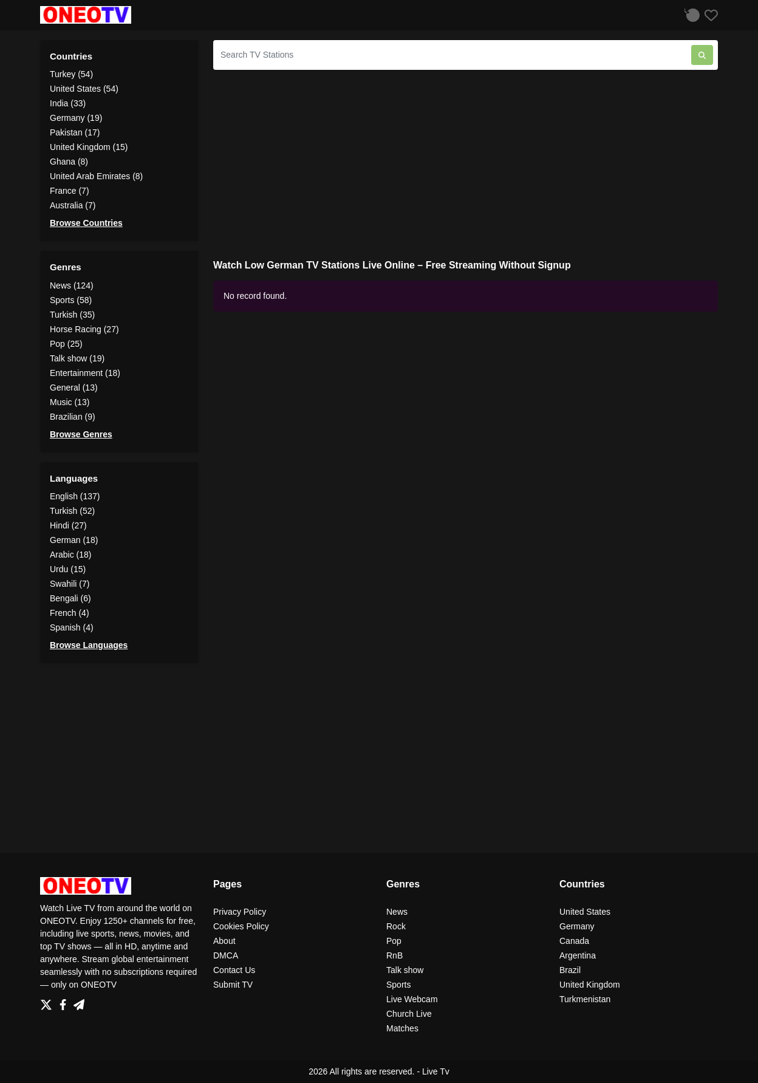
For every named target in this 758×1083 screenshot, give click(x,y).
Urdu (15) (68, 569)
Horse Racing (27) (84, 329)
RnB (394, 955)
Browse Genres (81, 434)
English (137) (75, 496)
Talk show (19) (77, 358)
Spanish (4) (72, 627)
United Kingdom (589, 984)
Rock (396, 926)
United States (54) (84, 89)
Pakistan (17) (75, 132)
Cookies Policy (241, 926)
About (224, 941)
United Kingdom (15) (89, 147)
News (397, 912)
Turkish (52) (72, 511)
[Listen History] (690, 15)
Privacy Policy (239, 912)
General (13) (74, 387)
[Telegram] (78, 1001)
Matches (402, 1028)
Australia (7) (72, 205)
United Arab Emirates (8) (96, 176)
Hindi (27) (68, 525)
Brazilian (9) (72, 417)
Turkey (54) (71, 74)
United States (584, 912)
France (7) (69, 191)
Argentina (577, 955)
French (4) (69, 613)
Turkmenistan (584, 999)
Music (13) (69, 402)
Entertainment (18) (85, 373)
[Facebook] (65, 1001)
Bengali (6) (70, 598)
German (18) (74, 540)
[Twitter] (48, 1001)
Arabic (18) (70, 554)
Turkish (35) (72, 314)
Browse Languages (89, 645)
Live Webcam (412, 999)
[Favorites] (709, 15)
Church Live (409, 1014)
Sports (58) (71, 300)
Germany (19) (76, 118)
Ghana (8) (69, 161)
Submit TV (233, 984)
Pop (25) (66, 344)
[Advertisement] (465, 165)
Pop (393, 941)
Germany (577, 926)
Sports (398, 984)
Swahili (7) (69, 584)
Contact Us (234, 970)
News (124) (72, 285)
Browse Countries (86, 223)
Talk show (404, 970)
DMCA (225, 955)
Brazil (570, 970)
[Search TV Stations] (452, 55)
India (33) (68, 103)
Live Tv (435, 1071)
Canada (574, 941)
